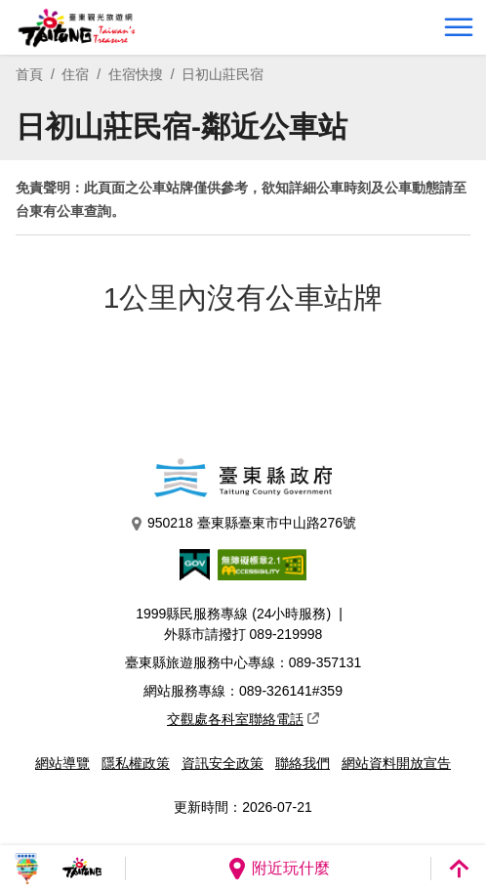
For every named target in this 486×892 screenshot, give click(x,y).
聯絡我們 (302, 763)
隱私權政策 (135, 763)
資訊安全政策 (222, 763)
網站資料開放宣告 (396, 763)
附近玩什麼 (278, 868)
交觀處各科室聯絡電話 (243, 719)
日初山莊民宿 (222, 74)
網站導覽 (62, 763)
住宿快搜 (135, 74)
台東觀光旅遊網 (77, 28)
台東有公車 (50, 211)
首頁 (29, 74)
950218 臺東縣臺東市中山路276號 (243, 523)
